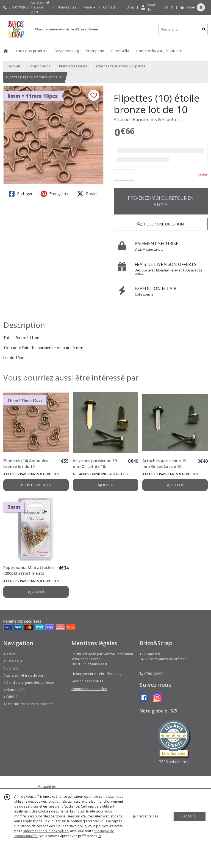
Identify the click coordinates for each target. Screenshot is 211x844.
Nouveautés (14, 689)
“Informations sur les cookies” (46, 831)
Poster (87, 193)
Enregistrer (55, 193)
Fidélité (10, 696)
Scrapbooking (39, 66)
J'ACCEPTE (189, 816)
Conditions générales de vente (28, 682)
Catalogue (12, 661)
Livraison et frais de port (24, 675)
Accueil (14, 66)
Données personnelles (89, 688)
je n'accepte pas (145, 816)
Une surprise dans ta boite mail (29, 704)
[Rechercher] (203, 29)
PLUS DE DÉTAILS (36, 484)
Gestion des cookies (87, 681)
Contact (109, 7)
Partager (20, 193)
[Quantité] (124, 175)
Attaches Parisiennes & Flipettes (120, 66)
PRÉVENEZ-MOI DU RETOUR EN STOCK (161, 201)
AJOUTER (105, 484)
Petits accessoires (73, 66)
